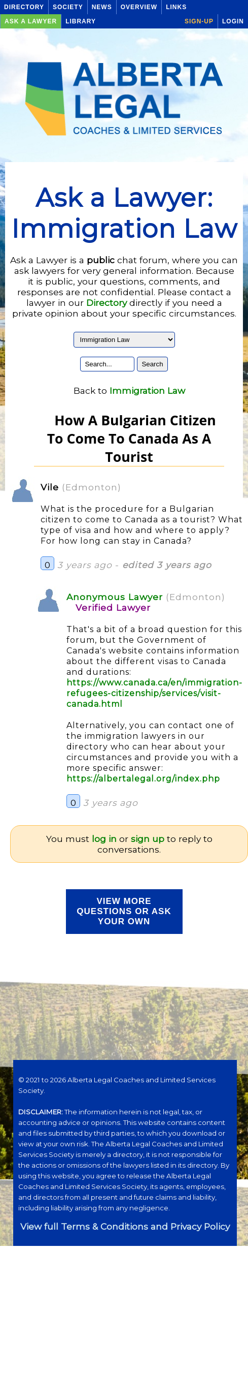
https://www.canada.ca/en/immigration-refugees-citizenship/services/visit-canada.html (154, 693)
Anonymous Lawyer (114, 596)
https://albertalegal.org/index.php (143, 779)
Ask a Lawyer (31, 21)
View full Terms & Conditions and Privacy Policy (125, 1226)
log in (104, 838)
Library (80, 21)
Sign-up (199, 21)
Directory (24, 7)
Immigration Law (147, 390)
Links (176, 7)
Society (68, 7)
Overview (139, 7)
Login (233, 21)
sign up (147, 838)
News (102, 7)
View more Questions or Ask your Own (124, 911)
